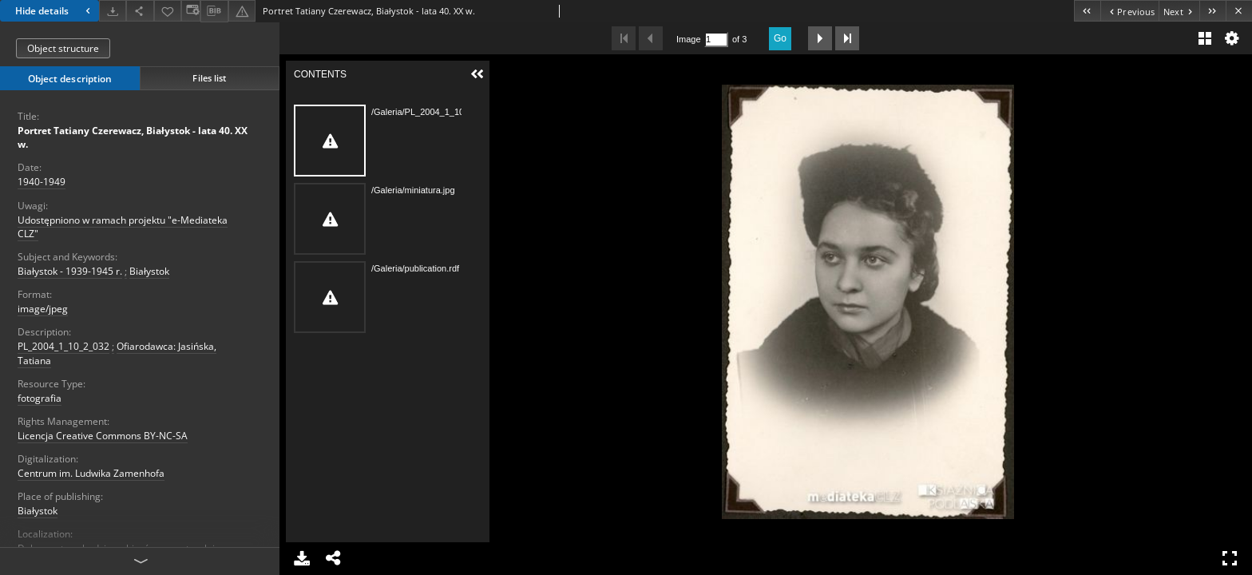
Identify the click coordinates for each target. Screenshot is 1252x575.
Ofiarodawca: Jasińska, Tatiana (117, 353)
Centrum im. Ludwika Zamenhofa (91, 473)
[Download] (112, 11)
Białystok (149, 271)
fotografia (39, 398)
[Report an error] (242, 11)
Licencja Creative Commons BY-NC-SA (103, 435)
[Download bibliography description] (214, 11)
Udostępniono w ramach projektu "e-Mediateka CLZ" (123, 226)
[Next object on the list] (1179, 11)
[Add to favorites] (167, 11)
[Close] (1239, 11)
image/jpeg (43, 308)
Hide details (54, 11)
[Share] (139, 11)
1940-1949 (41, 181)
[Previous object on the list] (1129, 11)
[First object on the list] (1087, 11)
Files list (209, 78)
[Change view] (190, 11)
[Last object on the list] (1212, 11)
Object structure (63, 48)
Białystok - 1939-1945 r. (70, 271)
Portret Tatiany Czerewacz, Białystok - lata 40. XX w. (133, 137)
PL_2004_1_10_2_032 (63, 346)
